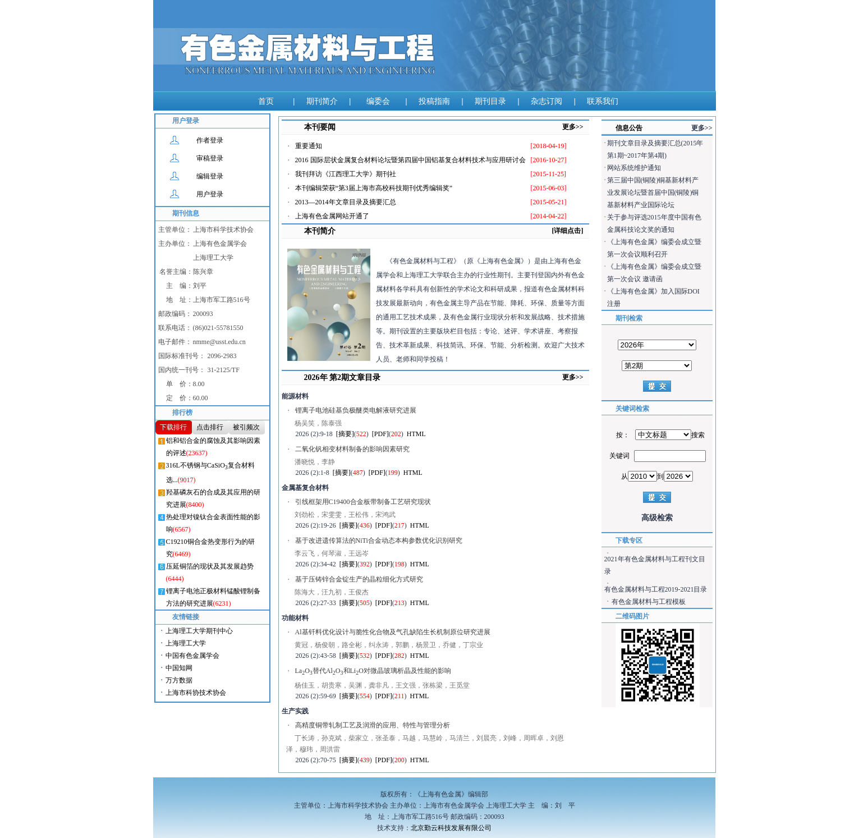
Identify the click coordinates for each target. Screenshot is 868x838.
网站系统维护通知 (634, 168)
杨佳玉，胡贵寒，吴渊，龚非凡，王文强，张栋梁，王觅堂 (382, 685)
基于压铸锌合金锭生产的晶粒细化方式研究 (359, 579)
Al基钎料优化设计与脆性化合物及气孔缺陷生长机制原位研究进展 (392, 632)
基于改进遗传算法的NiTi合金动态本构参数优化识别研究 (378, 540)
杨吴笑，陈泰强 (318, 423)
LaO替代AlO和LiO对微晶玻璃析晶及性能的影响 (373, 671)
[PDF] (380, 434)
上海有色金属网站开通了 (332, 216)
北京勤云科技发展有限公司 (451, 828)
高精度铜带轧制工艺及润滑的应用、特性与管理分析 (372, 725)
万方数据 (179, 680)
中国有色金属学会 (192, 656)
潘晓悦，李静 (315, 462)
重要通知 (308, 146)
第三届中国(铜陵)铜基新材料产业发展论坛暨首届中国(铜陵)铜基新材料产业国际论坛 (653, 192)
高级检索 (657, 518)
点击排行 (209, 427)
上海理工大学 (186, 643)
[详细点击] (568, 231)
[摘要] (345, 434)
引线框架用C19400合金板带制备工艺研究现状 (363, 502)
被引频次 (246, 427)
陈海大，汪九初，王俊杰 (332, 592)
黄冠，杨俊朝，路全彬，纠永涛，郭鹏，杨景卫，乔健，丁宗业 (389, 645)
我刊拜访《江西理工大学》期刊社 (345, 174)
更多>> (573, 127)
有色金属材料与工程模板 (649, 602)
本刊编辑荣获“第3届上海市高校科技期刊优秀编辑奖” (374, 188)
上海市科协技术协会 (196, 693)
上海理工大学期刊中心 (199, 631)
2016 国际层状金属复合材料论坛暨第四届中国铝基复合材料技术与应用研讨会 (410, 160)
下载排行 (173, 427)
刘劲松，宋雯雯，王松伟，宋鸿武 (345, 515)
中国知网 (179, 668)
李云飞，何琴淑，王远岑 (332, 553)
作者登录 (209, 140)
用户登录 (209, 194)
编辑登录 (209, 176)
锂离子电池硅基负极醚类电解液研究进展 (355, 410)
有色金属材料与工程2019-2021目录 (656, 589)
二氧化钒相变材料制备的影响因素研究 (352, 449)
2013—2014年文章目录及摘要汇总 (345, 202)
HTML (416, 434)
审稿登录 (209, 158)
